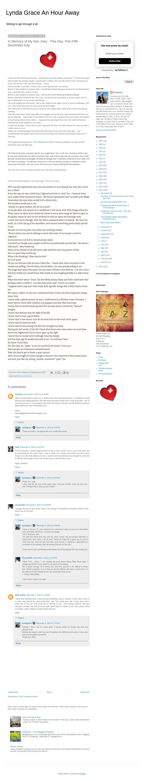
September (105, 234)
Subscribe (114, 61)
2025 (101, 144)
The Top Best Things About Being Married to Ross (113, 218)
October (104, 230)
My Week (102, 360)
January (104, 262)
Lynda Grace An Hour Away (42, 12)
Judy (17, 447)
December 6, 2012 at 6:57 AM (48, 478)
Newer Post (13, 692)
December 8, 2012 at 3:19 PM (45, 558)
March (103, 255)
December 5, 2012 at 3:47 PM (32, 447)
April (103, 252)
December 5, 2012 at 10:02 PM (38, 505)
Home (49, 692)
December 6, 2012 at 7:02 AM (48, 526)
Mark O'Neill (20, 595)
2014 (101, 183)
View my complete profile (106, 130)
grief (16, 376)
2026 (101, 141)
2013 (101, 187)
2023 (101, 151)
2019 (101, 165)
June (103, 245)
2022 (101, 155)
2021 (101, 158)
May (103, 248)
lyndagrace (27, 428)
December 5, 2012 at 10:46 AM (36, 394)
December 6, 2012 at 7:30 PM (48, 623)
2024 (101, 148)
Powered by (115, 70)
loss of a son (27, 376)
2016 (101, 176)
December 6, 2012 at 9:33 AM (38, 595)
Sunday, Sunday (16, 746)
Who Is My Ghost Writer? (110, 223)
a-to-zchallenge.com (104, 346)
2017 (101, 172)
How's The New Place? (31, 717)
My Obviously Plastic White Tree (113, 202)
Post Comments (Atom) (28, 697)
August (104, 237)
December (105, 193)
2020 (101, 162)
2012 (101, 190)
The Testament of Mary (43, 142)
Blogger (83, 774)
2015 (101, 180)
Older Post (84, 692)
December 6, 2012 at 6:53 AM (48, 428)
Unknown (19, 394)
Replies (21, 422)
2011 (101, 267)
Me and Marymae (105, 374)
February (105, 259)
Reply (17, 417)
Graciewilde (20, 505)
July (103, 241)
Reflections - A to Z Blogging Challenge (38, 732)
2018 (101, 169)
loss (20, 376)
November (105, 227)
